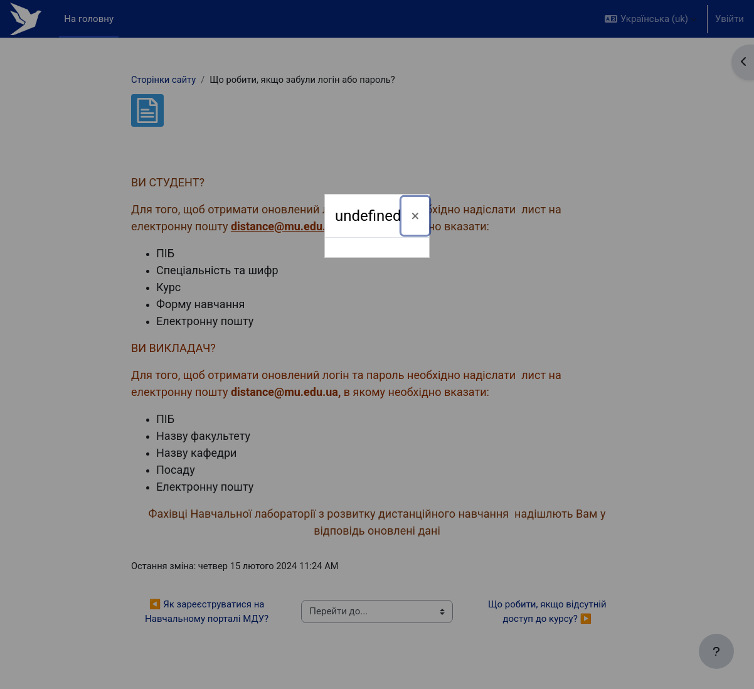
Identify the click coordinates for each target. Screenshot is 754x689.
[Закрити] (415, 216)
